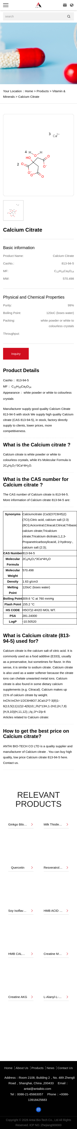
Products (42, 91)
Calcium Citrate (28, 96)
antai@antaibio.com (37, 1088)
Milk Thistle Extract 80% (56, 824)
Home (29, 91)
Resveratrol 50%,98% (56, 867)
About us (22, 1068)
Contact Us (65, 1068)
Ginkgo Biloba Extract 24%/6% (20, 824)
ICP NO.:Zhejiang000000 (45, 1125)
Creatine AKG (20, 997)
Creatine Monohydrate (56, 954)
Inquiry (16, 353)
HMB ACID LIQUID (56, 910)
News (50, 1068)
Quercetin (22, 867)
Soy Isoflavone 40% (20, 910)
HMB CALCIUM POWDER (20, 954)
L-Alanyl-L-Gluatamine (56, 997)
